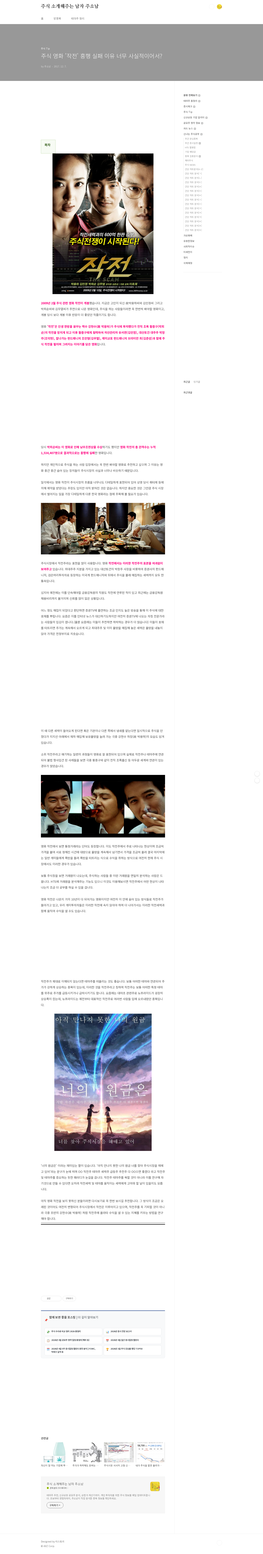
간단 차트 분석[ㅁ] (193, 190)
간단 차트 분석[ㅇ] (193, 203)
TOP (219, 1542)
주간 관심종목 (191, 138)
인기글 (197, 381)
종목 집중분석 (193, 156)
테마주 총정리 (191, 100)
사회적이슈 (188, 246)
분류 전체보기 (191, 95)
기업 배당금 (190, 151)
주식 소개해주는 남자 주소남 (70, 6)
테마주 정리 (77, 18)
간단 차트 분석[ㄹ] (193, 186)
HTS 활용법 (190, 147)
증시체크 (189, 106)
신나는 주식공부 (192, 134)
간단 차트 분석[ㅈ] (193, 208)
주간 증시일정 (193, 143)
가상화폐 (187, 235)
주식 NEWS (190, 164)
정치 (185, 257)
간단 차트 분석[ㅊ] (193, 212)
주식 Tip (187, 112)
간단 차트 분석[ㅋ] (193, 217)
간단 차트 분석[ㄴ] (193, 177)
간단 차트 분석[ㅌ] (193, 221)
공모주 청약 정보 (193, 123)
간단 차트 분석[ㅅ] (193, 199)
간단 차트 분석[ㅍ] (193, 225)
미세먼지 (187, 252)
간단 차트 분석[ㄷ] (193, 182)
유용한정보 (188, 241)
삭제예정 (187, 263)
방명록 (57, 18)
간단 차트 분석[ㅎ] (193, 230)
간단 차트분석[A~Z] (194, 169)
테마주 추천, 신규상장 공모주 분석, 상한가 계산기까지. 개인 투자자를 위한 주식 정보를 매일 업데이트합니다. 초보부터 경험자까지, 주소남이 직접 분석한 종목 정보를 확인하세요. (98, 1496)
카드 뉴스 (189, 128)
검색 (211, 6)
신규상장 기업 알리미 (195, 117)
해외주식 (189, 160)
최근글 (186, 381)
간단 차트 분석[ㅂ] (193, 195)
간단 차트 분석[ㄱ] (193, 173)
